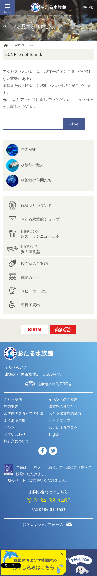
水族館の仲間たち (36, 180)
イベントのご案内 (63, 399)
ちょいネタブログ (63, 427)
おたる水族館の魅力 (65, 413)
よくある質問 (15, 420)
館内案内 (11, 406)
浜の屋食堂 (30, 249)
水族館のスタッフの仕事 (24, 413)
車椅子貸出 (30, 305)
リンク (9, 427)
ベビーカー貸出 (34, 291)
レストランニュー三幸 (40, 234)
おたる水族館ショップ (40, 219)
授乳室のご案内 (34, 263)
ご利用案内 (13, 399)
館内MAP (28, 149)
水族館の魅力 (32, 165)
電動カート (30, 277)
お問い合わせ (15, 434)
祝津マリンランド (36, 205)
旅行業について (16, 441)
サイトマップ (59, 420)
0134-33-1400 (52, 500)
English (54, 434)
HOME (6, 45)
